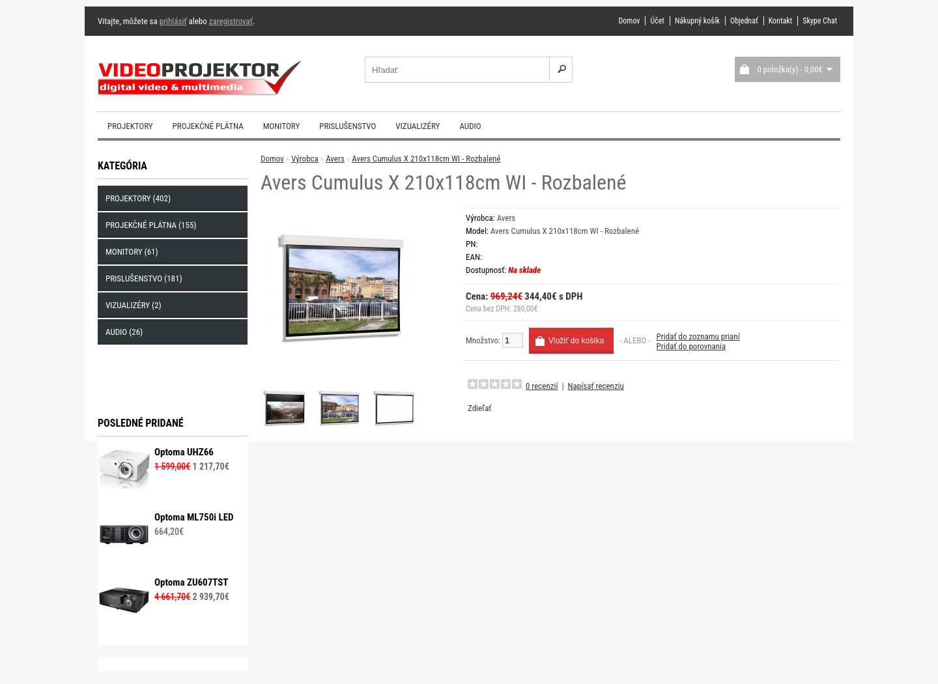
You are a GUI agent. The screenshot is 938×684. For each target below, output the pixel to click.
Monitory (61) (132, 252)
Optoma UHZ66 (184, 452)
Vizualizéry (417, 126)
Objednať (744, 20)
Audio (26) (124, 332)
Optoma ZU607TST (191, 582)
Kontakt (780, 20)
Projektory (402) (138, 198)
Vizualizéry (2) (134, 305)
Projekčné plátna (208, 126)
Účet (657, 20)
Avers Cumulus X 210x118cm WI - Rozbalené (426, 159)
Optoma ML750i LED (194, 517)
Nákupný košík (697, 20)
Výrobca (305, 159)
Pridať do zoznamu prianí (698, 336)
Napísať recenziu (596, 386)
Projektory (130, 126)
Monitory (281, 126)
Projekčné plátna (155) (151, 225)
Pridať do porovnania (691, 346)
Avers (335, 159)
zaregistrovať (231, 21)
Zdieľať (479, 408)
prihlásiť (173, 21)
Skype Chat (820, 20)
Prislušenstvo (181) (144, 278)
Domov (629, 20)
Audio (470, 126)
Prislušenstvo (347, 126)
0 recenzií (542, 386)
